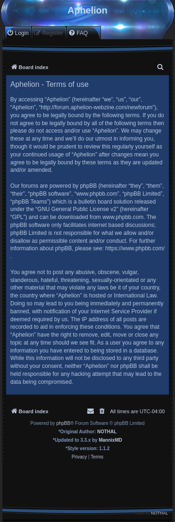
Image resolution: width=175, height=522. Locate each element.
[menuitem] (17, 32)
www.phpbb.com (122, 217)
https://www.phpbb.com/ (134, 248)
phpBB (63, 423)
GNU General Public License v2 (76, 209)
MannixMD (110, 440)
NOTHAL (107, 431)
